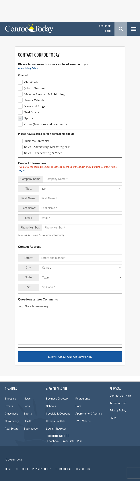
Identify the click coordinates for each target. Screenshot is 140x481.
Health (28, 421)
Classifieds (11, 413)
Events (9, 406)
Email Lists (68, 441)
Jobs (27, 406)
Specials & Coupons (58, 413)
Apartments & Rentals (88, 413)
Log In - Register (56, 428)
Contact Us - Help (120, 395)
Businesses (31, 428)
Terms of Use (118, 403)
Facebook (53, 441)
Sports (28, 413)
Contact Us (83, 469)
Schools (51, 406)
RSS (79, 441)
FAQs (113, 418)
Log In (21, 170)
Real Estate (11, 428)
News (27, 398)
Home (8, 469)
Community (12, 421)
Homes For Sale (55, 421)
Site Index (22, 469)
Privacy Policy (118, 410)
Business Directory (57, 398)
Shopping (10, 398)
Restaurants (82, 398)
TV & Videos (83, 421)
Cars (78, 406)
